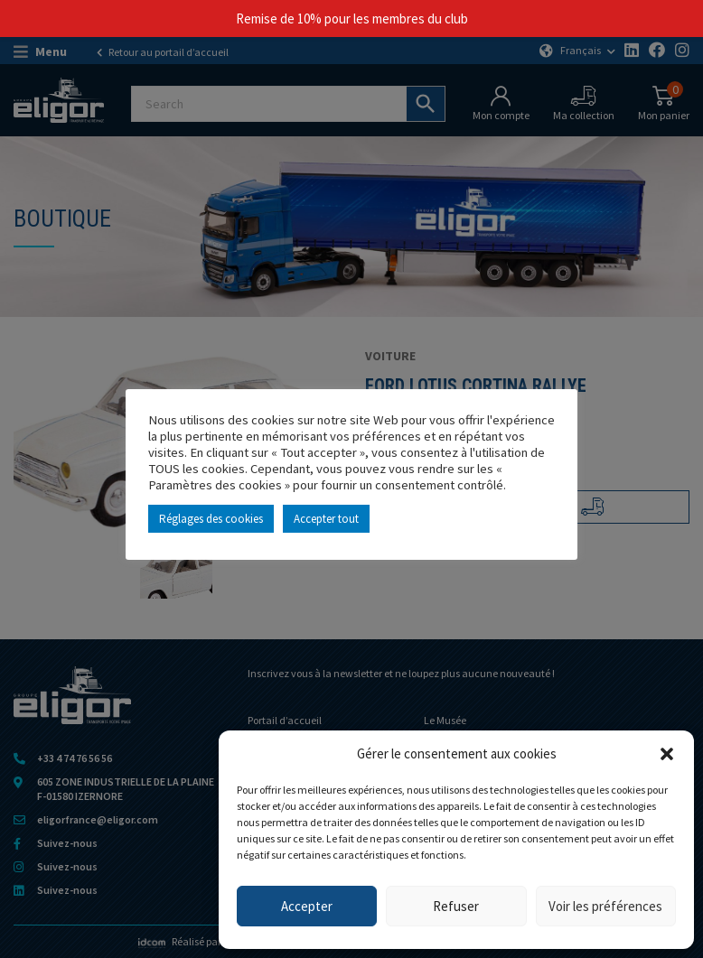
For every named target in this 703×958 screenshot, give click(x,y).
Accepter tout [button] (326, 518)
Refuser (456, 906)
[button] (667, 754)
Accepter (307, 906)
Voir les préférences (605, 906)
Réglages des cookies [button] (211, 518)
